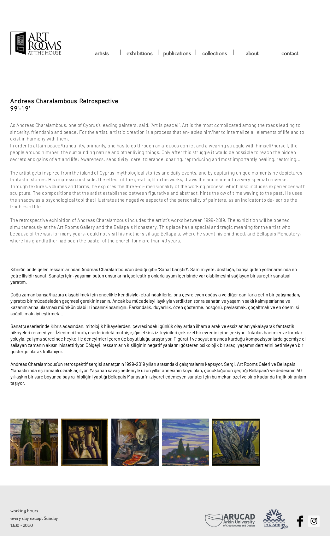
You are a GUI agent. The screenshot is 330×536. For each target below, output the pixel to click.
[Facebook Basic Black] (300, 521)
